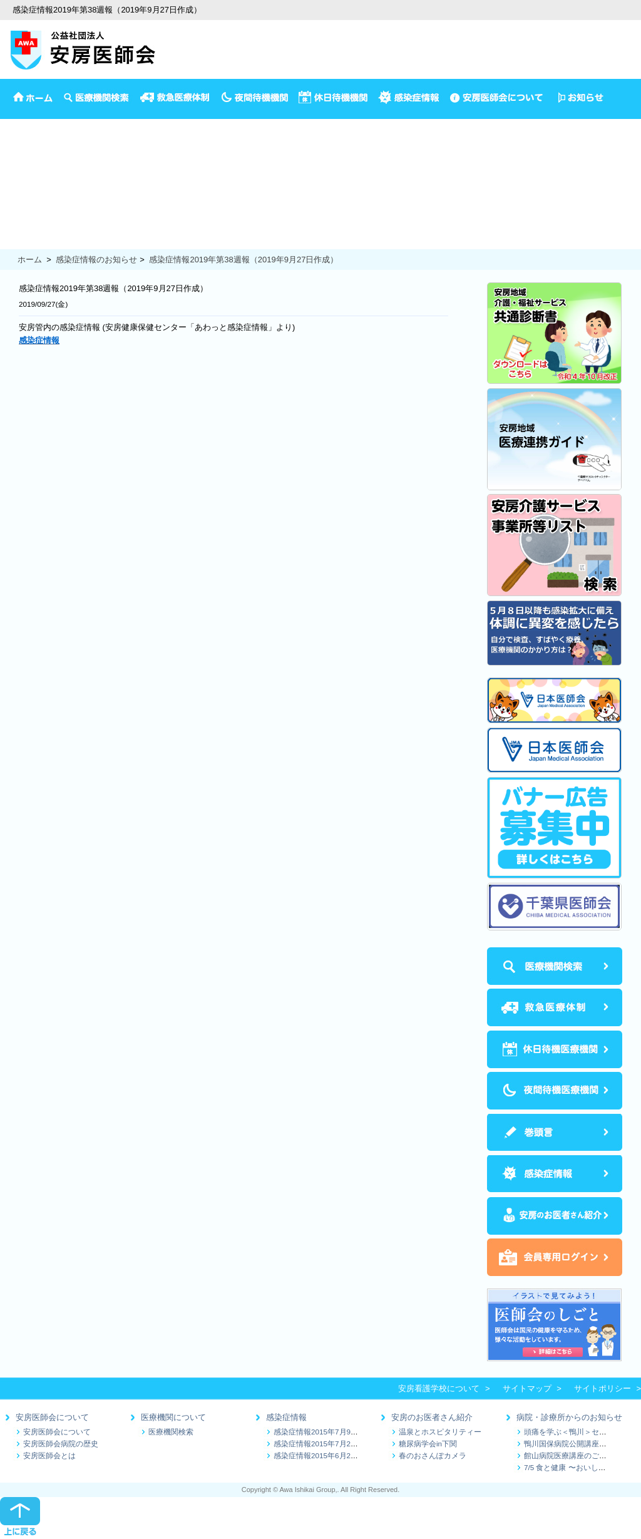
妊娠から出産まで (32, 203)
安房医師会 (20, 125)
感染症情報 (286, 1417)
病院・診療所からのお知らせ (569, 1417)
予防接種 (16, 150)
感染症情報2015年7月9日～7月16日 (333, 1432)
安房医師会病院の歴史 (60, 1443)
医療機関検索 (170, 1432)
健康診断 (16, 215)
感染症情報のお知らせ (96, 259)
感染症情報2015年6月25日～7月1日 (333, 1455)
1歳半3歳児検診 (29, 190)
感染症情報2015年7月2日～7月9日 (331, 1443)
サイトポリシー (602, 1388)
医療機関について (173, 1417)
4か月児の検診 (26, 163)
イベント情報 (24, 138)
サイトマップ (527, 1388)
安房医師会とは (49, 1455)
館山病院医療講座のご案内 (569, 1455)
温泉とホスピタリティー (440, 1432)
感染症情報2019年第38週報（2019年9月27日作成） (243, 259)
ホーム (30, 259)
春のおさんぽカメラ (432, 1455)
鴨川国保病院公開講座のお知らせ (580, 1443)
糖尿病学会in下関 (428, 1443)
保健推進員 (20, 229)
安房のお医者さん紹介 (432, 1417)
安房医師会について (52, 1417)
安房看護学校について (438, 1388)
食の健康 (16, 242)
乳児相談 (16, 177)
